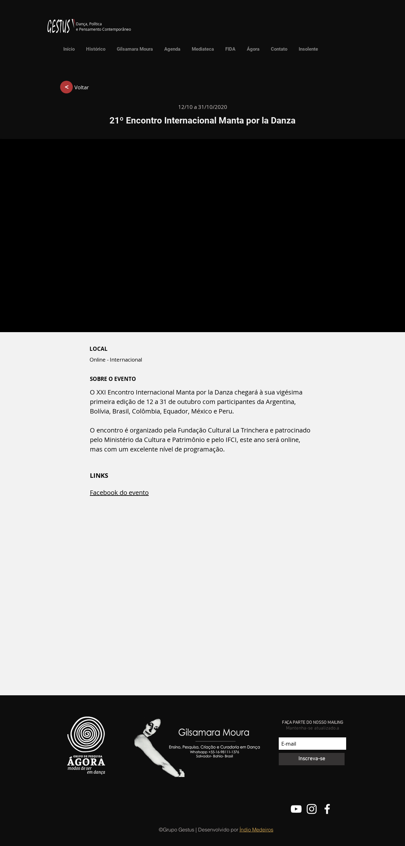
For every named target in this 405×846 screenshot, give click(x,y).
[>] (66, 87)
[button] (201, 49)
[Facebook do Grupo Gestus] (327, 809)
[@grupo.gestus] (311, 809)
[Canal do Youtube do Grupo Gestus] (296, 809)
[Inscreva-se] (312, 759)
